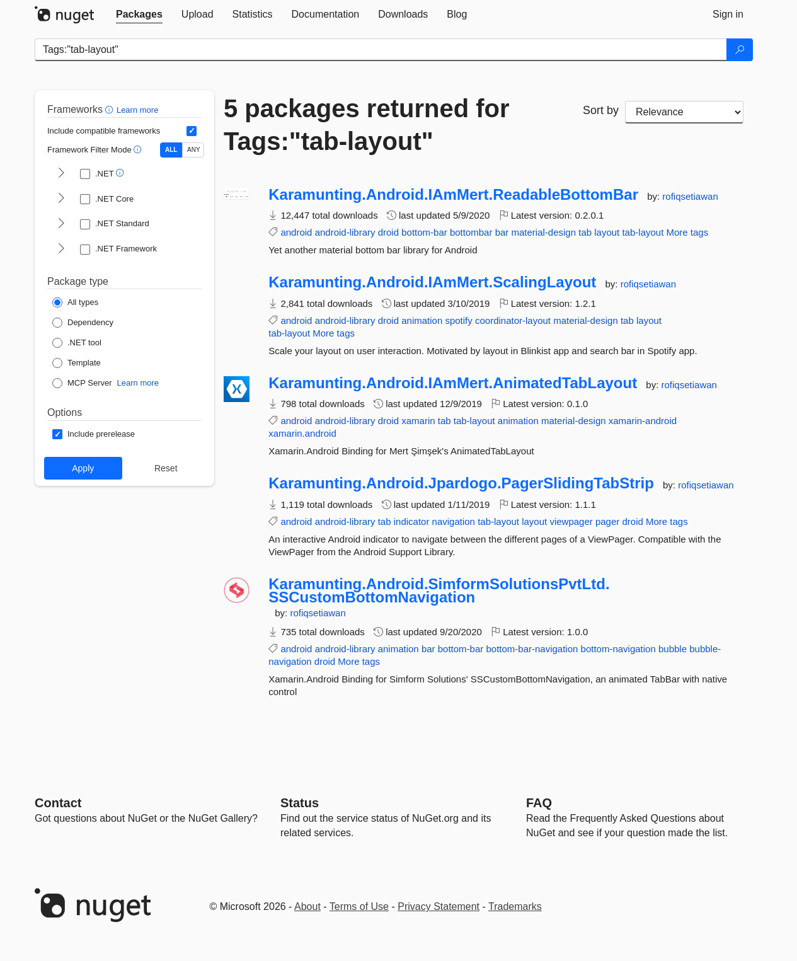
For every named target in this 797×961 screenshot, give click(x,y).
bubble (672, 648)
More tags (688, 232)
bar (502, 232)
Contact (58, 803)
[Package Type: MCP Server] (82, 383)
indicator (412, 521)
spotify (458, 320)
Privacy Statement (438, 906)
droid (388, 232)
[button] (110, 109)
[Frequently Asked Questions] (539, 803)
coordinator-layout (513, 320)
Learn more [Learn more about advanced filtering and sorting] (137, 110)
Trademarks (515, 906)
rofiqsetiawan (690, 196)
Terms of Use (359, 906)
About (307, 906)
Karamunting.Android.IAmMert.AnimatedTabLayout (452, 383)
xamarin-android (643, 420)
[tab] (139, 14)
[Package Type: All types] (75, 302)
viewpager (570, 521)
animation (421, 320)
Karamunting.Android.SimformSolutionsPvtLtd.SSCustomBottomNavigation (438, 590)
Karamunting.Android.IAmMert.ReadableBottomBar (453, 195)
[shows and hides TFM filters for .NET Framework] (61, 249)
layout (606, 232)
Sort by (601, 110)
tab (585, 232)
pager (607, 521)
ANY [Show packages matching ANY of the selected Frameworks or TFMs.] (193, 149)
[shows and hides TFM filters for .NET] (61, 174)
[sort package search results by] (684, 112)
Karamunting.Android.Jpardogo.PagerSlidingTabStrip (461, 483)
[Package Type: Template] (76, 363)
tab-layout (642, 232)
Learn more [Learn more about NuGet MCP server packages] (138, 383)
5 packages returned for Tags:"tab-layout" (367, 125)
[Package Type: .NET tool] (76, 343)
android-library (345, 232)
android (296, 232)
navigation (453, 521)
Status (299, 803)
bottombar (471, 232)
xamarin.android (302, 433)
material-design (544, 232)
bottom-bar (424, 232)
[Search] (739, 49)
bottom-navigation (618, 648)
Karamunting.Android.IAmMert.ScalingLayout (432, 282)
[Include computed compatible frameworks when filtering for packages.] (191, 131)
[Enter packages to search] (381, 49)
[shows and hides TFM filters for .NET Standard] (61, 224)
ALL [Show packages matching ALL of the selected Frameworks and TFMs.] (171, 149)
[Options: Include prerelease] (93, 434)
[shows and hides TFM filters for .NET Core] (61, 199)
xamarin (418, 420)
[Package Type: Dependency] (82, 323)
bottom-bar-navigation (532, 648)
